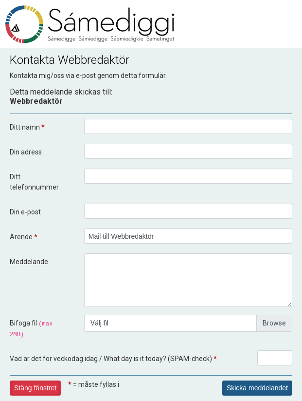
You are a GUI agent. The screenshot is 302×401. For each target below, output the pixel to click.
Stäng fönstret (35, 388)
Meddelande (29, 262)
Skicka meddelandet (257, 388)
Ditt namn (27, 127)
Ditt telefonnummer (34, 182)
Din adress (26, 152)
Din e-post (25, 212)
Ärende (23, 237)
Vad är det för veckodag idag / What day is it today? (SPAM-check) (113, 359)
